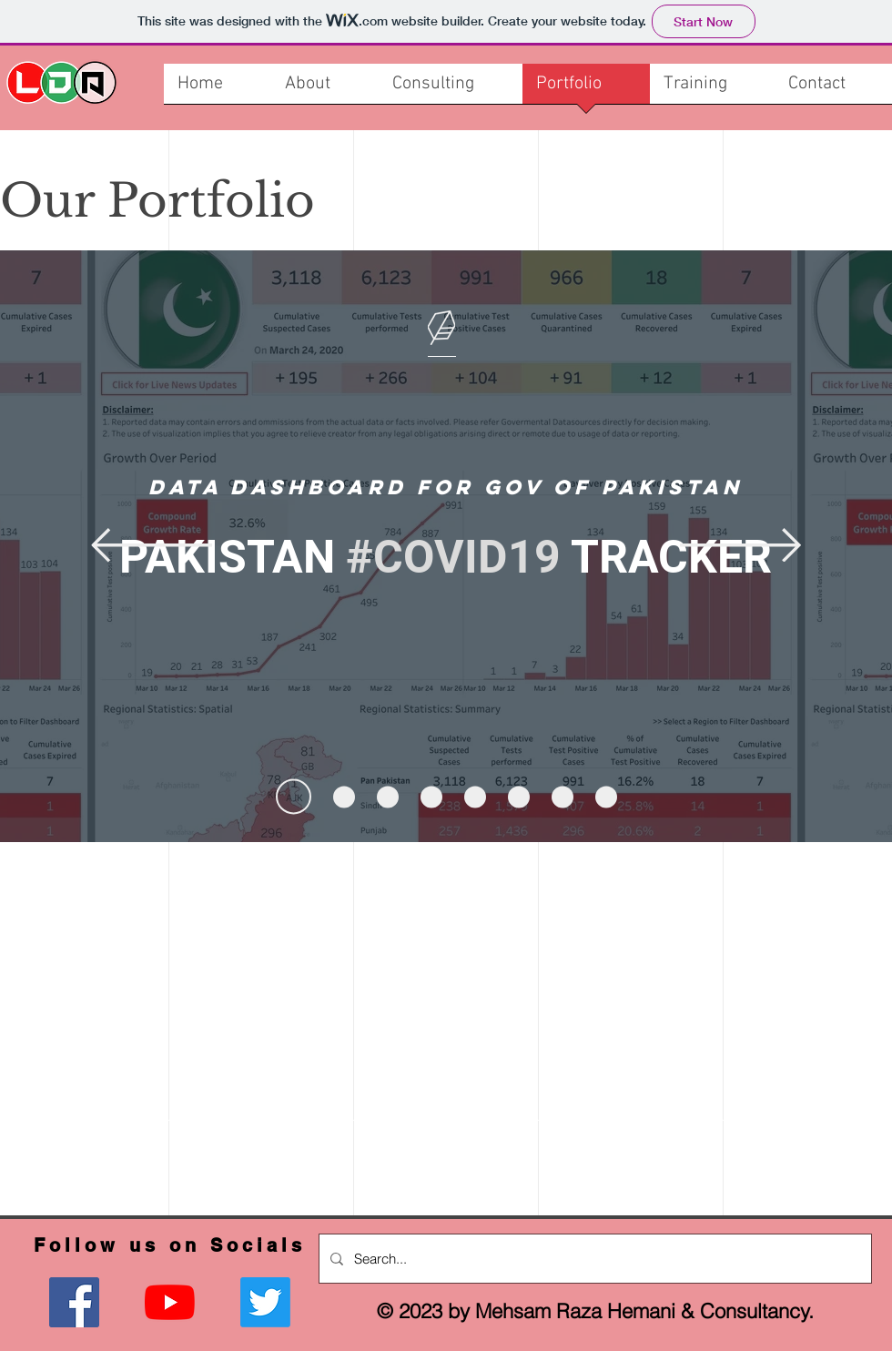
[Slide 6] (519, 797)
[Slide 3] (388, 797)
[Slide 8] (606, 797)
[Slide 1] (293, 797)
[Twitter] (265, 1302)
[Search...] (593, 1258)
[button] (712, 90)
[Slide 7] (562, 797)
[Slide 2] (344, 797)
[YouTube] (170, 1302)
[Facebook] (74, 1302)
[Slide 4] (431, 797)
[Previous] (151, 546)
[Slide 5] (475, 797)
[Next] (740, 546)
